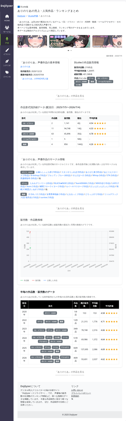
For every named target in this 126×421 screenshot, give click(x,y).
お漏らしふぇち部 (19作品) (48, 172)
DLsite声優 (33, 16)
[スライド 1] (68, 50)
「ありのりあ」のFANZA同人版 (34, 78)
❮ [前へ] (20, 43)
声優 (7, 40)
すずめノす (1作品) (36, 194)
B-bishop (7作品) (38, 175)
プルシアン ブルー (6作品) (59, 175)
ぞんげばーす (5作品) (81, 175)
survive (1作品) (47, 197)
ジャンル (7, 74)
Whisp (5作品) (99, 175)
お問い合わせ (77, 390)
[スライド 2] (71, 50)
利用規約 (75, 396)
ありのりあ (25, 66)
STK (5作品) (112, 175)
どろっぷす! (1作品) (93, 194)
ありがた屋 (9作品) (94, 172)
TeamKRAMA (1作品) (84, 183)
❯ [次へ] (119, 43)
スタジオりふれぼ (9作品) (72, 172)
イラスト (7, 51)
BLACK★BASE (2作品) (64, 183)
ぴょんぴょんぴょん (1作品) (102, 186)
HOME (7, 18)
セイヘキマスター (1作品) (77, 186)
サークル (7, 29)
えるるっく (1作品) (75, 194)
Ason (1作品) (32, 186)
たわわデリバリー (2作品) (41, 183)
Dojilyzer (21, 16)
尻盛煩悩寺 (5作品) (28, 178)
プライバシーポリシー (81, 393)
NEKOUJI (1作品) (103, 183)
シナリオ (7, 63)
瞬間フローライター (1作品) (52, 186)
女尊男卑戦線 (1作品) (56, 194)
